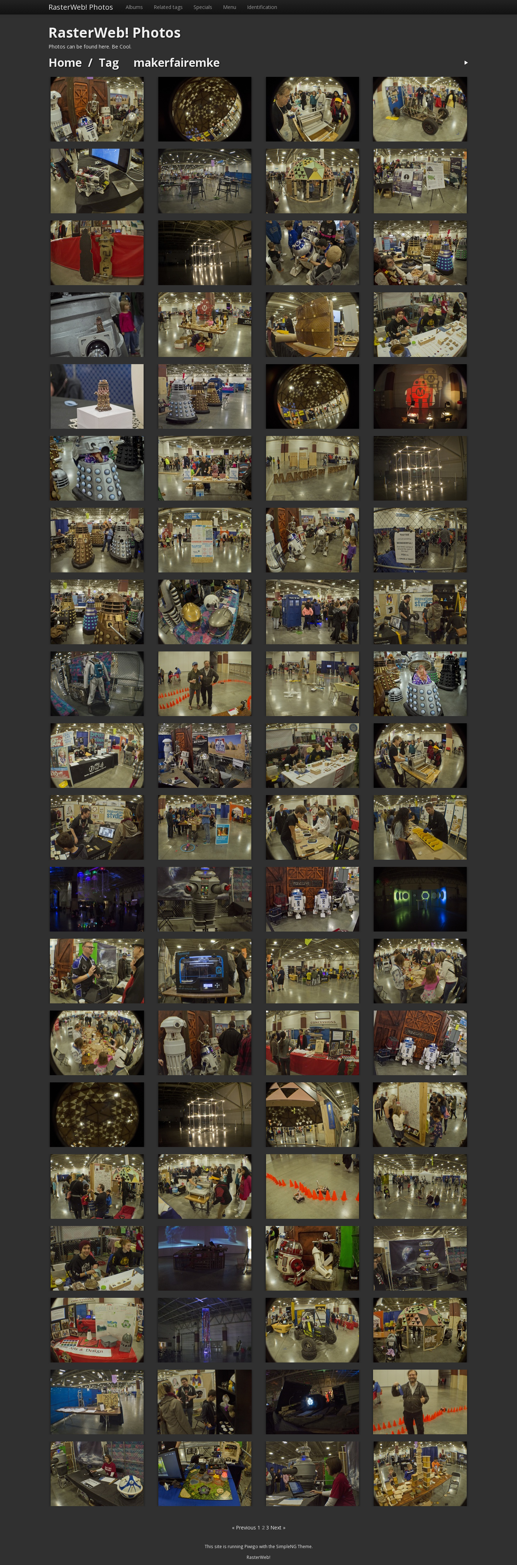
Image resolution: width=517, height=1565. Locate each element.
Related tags (168, 7)
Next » (277, 1527)
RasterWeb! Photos (80, 7)
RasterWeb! (258, 1557)
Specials (203, 7)
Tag (109, 62)
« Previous (244, 1527)
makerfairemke (177, 62)
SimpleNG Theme (294, 1546)
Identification (262, 7)
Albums (134, 7)
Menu (229, 7)
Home (65, 62)
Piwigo (251, 1546)
